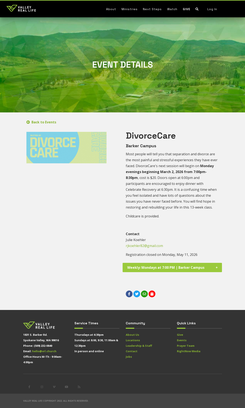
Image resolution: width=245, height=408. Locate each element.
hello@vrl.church (44, 351)
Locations (133, 340)
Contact (131, 351)
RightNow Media (188, 351)
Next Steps (152, 9)
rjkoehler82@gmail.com (144, 245)
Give (186, 9)
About (111, 9)
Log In (212, 9)
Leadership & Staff (139, 346)
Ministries (130, 9)
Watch (172, 9)
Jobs (129, 357)
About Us (132, 335)
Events (181, 340)
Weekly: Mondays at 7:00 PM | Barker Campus (165, 267)
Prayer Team (185, 346)
